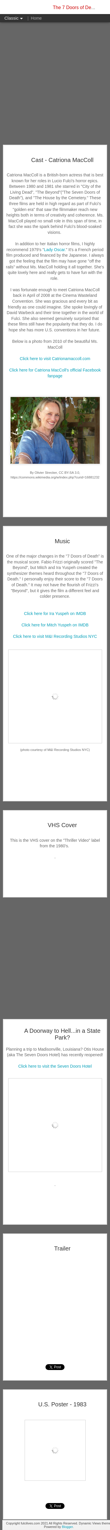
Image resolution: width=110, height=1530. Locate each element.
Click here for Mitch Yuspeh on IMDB (55, 625)
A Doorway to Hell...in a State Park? (62, 1034)
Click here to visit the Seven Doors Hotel (55, 1066)
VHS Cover (62, 825)
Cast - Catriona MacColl (62, 160)
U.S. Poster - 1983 (62, 1404)
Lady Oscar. (55, 249)
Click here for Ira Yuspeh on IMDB (55, 613)
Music (62, 541)
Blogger (67, 1527)
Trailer (62, 1248)
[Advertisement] (55, 84)
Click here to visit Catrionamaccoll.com (55, 358)
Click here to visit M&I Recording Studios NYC (55, 636)
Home (36, 18)
